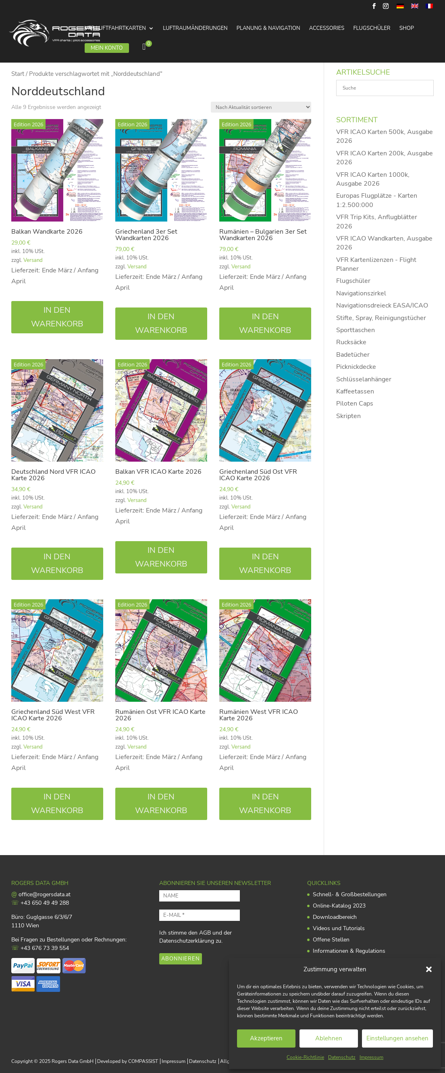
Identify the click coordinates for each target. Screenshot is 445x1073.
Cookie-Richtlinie (305, 1057)
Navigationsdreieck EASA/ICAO (382, 305)
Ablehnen (328, 1038)
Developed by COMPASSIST (127, 1061)
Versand (33, 260)
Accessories (326, 28)
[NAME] (199, 895)
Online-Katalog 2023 (339, 906)
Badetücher (353, 354)
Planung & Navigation (268, 28)
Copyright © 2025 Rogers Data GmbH (52, 1061)
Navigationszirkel (361, 293)
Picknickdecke (356, 366)
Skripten (348, 416)
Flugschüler (371, 28)
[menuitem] (400, 8)
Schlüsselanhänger (363, 379)
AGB (205, 933)
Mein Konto (107, 48)
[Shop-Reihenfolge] (261, 107)
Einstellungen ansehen (397, 1038)
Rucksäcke (351, 342)
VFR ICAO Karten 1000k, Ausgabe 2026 (373, 179)
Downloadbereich (335, 917)
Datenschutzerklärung (186, 941)
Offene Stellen (331, 939)
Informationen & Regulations (349, 951)
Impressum (371, 1057)
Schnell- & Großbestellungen (350, 894)
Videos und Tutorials (339, 928)
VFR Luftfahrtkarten (115, 28)
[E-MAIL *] (199, 915)
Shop (406, 28)
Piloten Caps (354, 403)
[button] (429, 969)
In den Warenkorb (57, 317)
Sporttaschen (355, 330)
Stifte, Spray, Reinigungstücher (381, 318)
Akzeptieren (266, 1038)
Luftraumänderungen (195, 28)
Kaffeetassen (355, 391)
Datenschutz (342, 1057)
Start (17, 74)
